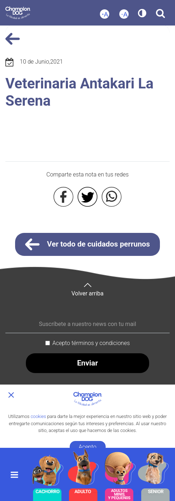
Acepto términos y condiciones (91, 343)
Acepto (87, 446)
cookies (38, 416)
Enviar (87, 363)
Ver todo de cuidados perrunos (87, 244)
